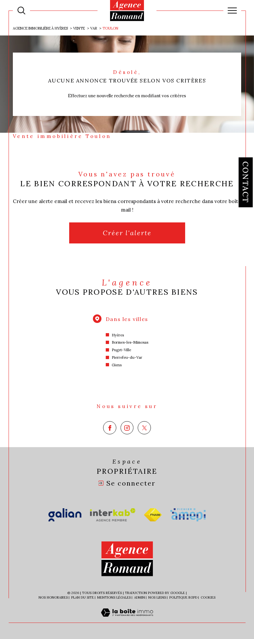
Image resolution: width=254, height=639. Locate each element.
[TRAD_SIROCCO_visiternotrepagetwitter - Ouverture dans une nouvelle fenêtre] (144, 427)
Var (93, 28)
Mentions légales (114, 597)
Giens (117, 365)
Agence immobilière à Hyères (40, 28)
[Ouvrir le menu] (232, 10)
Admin (139, 597)
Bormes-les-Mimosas (130, 342)
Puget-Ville (121, 350)
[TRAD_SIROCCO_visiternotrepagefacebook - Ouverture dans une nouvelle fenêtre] (109, 427)
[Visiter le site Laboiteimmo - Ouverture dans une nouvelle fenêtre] (127, 619)
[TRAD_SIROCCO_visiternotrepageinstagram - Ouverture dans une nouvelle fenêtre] (127, 427)
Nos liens (157, 597)
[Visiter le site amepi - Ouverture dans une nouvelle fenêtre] (188, 514)
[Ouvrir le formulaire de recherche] (21, 10)
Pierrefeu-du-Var (127, 357)
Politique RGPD (183, 597)
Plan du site (82, 597)
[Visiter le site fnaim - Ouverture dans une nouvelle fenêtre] (153, 514)
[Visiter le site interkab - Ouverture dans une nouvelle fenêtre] (112, 514)
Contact (245, 182)
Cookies (208, 598)
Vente (79, 28)
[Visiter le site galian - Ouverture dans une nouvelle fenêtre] (65, 514)
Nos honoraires (53, 597)
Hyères (118, 335)
